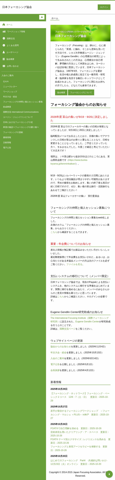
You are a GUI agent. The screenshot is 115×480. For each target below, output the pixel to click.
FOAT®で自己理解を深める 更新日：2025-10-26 (76, 428)
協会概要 (61, 92)
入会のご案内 (57, 358)
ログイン (104, 7)
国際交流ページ (67, 329)
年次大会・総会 (58, 352)
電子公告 (55, 364)
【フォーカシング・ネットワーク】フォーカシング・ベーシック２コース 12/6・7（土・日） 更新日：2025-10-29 (80, 397)
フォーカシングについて (81, 92)
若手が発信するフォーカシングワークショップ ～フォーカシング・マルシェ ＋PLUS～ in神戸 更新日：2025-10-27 (80, 414)
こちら (54, 232)
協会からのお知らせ (61, 346)
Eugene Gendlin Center (87, 321)
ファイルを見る (74, 264)
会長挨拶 (55, 370)
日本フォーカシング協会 (17, 7)
